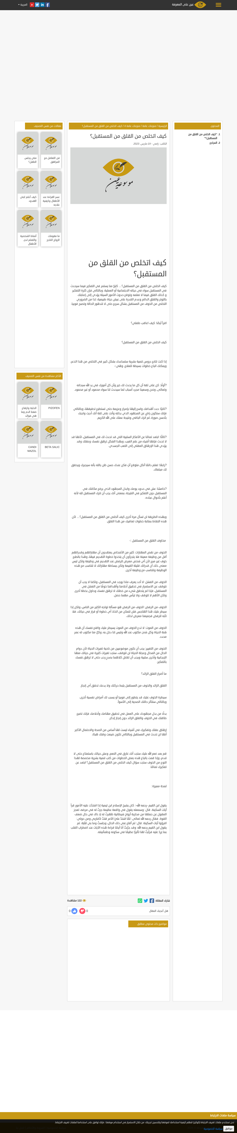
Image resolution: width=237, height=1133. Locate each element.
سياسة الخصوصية (213, 1129)
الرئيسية (162, 126)
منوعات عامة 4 (132, 126)
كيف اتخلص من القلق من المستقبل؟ (102, 126)
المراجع (213, 143)
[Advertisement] (118, 37)
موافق (228, 1128)
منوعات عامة (149, 126)
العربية (23, 4)
